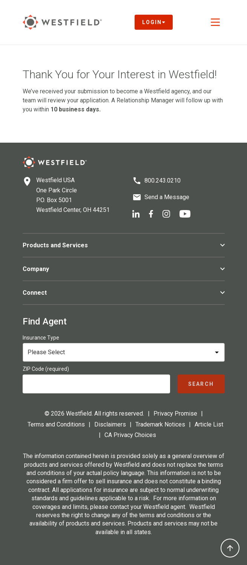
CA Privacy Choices (130, 435)
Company (124, 269)
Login (154, 22)
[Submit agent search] (201, 384)
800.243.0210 (162, 180)
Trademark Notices (160, 424)
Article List (209, 424)
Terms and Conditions (56, 424)
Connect (124, 292)
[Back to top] (230, 548)
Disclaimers (110, 424)
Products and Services (124, 245)
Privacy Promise (175, 413)
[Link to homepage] (62, 22)
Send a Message (166, 197)
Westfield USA (55, 180)
